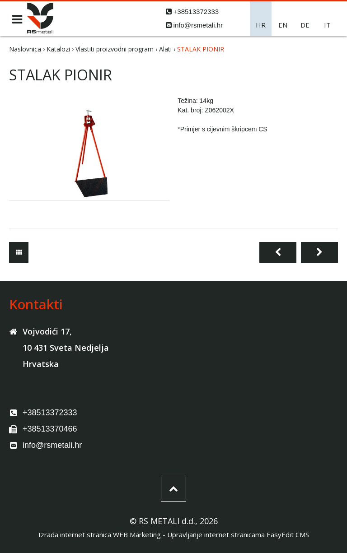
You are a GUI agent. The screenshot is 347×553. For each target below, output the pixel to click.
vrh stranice (173, 489)
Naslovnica (25, 49)
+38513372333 (196, 11)
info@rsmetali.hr (198, 25)
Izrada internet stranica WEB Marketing (99, 534)
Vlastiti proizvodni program (114, 49)
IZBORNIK (17, 19)
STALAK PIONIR (200, 49)
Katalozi (58, 49)
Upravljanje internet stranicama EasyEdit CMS (238, 534)
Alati (165, 49)
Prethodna (277, 252)
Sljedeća (319, 252)
